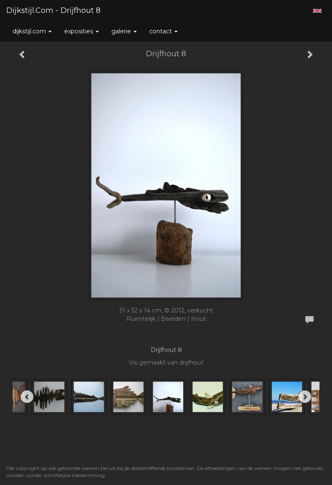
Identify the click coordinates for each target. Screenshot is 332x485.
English (317, 10)
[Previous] (27, 396)
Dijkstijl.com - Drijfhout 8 (53, 10)
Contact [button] (163, 31)
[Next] (305, 396)
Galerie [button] (124, 31)
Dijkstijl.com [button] (32, 31)
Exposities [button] (81, 31)
